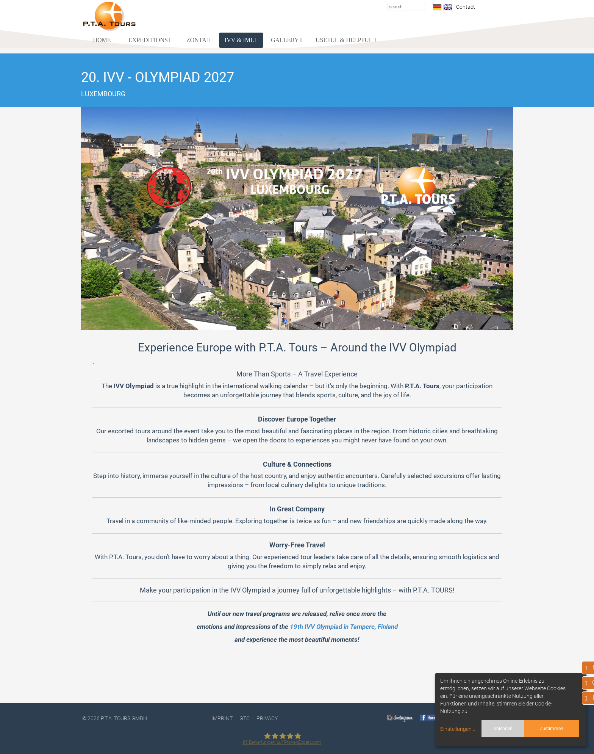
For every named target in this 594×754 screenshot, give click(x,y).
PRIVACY (267, 718)
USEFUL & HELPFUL (346, 40)
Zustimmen (551, 728)
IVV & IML (241, 40)
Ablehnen (503, 728)
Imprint (222, 718)
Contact (464, 7)
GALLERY (286, 40)
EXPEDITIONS (150, 40)
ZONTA (198, 40)
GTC (244, 718)
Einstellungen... (457, 729)
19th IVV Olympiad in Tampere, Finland (344, 626)
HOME (102, 40)
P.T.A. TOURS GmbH (124, 718)
